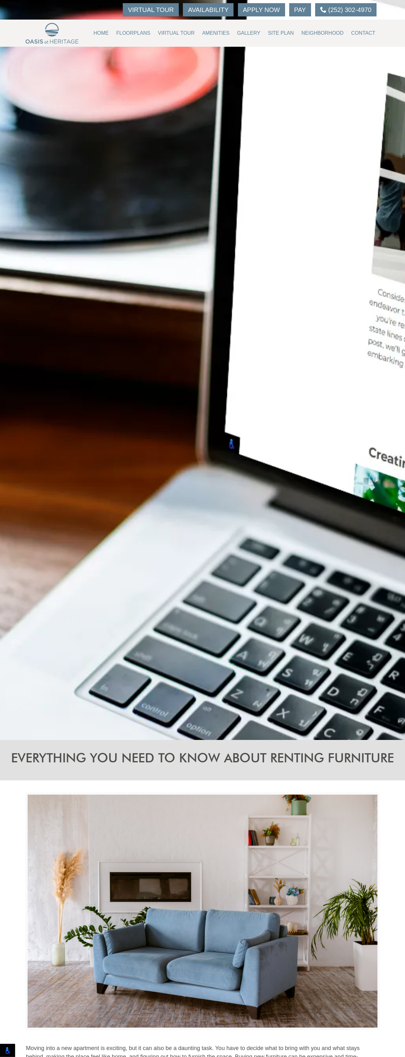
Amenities (215, 33)
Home (101, 33)
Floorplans (133, 33)
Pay (300, 9)
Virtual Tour (151, 9)
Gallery (248, 33)
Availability (208, 9)
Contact (363, 33)
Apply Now (261, 9)
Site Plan (281, 33)
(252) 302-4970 (345, 9)
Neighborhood (323, 33)
